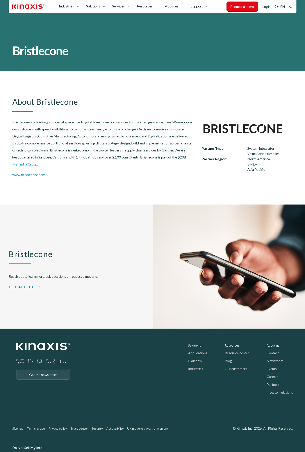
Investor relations (280, 392)
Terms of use (36, 428)
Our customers (236, 369)
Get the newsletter (43, 374)
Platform (195, 361)
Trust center (79, 428)
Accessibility (115, 428)
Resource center (237, 353)
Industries (66, 6)
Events (272, 369)
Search (291, 6)
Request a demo (242, 6)
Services (118, 6)
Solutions (93, 6)
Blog (228, 361)
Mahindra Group (24, 164)
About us (171, 6)
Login (266, 6)
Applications (197, 353)
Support (197, 6)
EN (282, 6)
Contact (273, 353)
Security (97, 428)
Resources (145, 6)
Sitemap (17, 428)
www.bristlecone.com (28, 175)
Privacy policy (57, 428)
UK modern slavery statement (147, 428)
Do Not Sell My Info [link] (27, 447)
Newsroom (275, 361)
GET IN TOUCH (23, 287)
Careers (272, 376)
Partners (273, 384)
